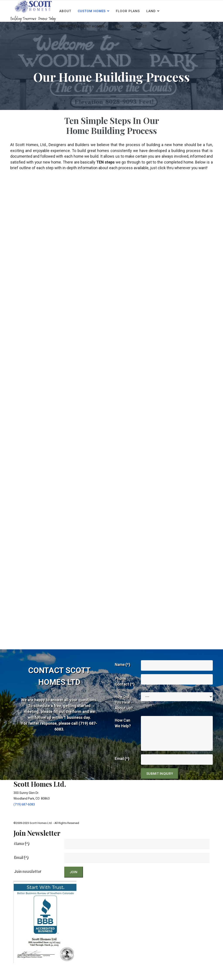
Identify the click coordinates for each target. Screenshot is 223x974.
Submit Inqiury (159, 783)
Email (122, 767)
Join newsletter (28, 880)
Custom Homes (92, 11)
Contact (138, 26)
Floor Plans (128, 11)
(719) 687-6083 (24, 813)
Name (123, 673)
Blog (119, 26)
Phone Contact (125, 690)
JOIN (74, 881)
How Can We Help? (123, 732)
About (65, 11)
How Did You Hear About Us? (124, 711)
